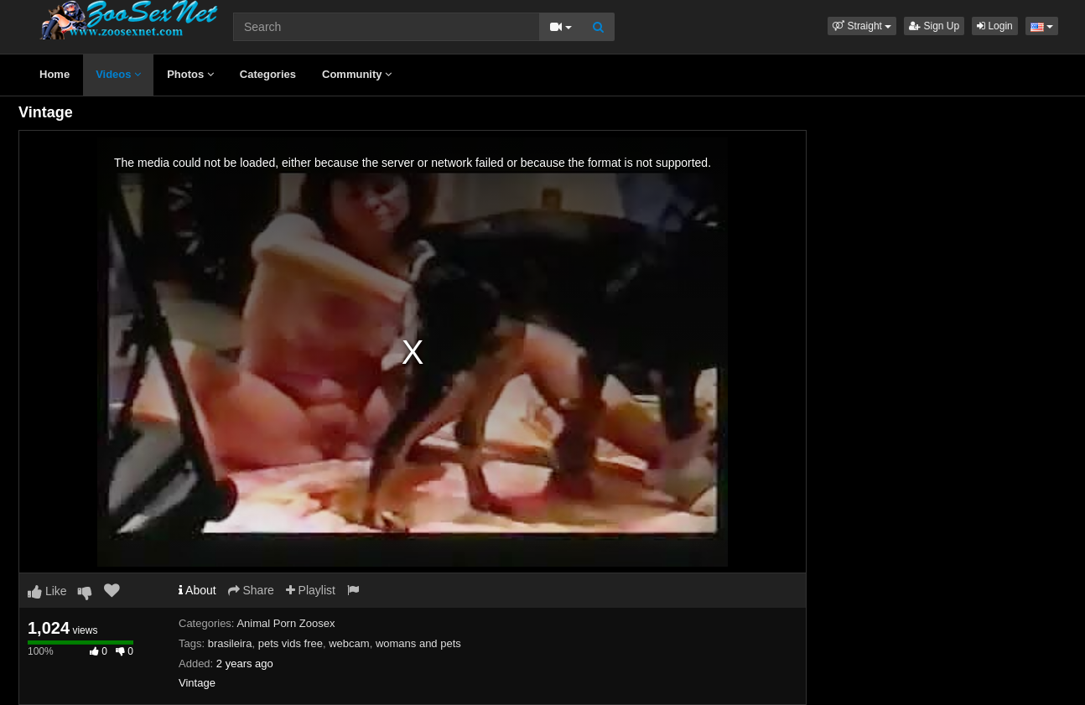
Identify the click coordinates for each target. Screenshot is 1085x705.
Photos (190, 74)
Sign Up (934, 26)
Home (54, 74)
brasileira (230, 643)
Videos (118, 74)
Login (995, 26)
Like (47, 591)
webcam (349, 643)
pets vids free (290, 643)
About (197, 590)
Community (357, 74)
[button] (862, 26)
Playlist (310, 590)
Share (251, 590)
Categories (268, 74)
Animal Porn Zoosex (285, 623)
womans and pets (418, 643)
